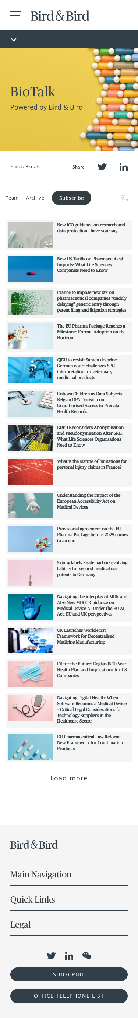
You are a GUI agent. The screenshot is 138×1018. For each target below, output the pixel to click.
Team (12, 197)
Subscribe (71, 197)
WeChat (86, 955)
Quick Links (32, 899)
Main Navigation (41, 874)
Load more (69, 777)
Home (16, 166)
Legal (20, 924)
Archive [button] (35, 197)
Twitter (102, 166)
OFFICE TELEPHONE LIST (69, 995)
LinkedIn (124, 167)
